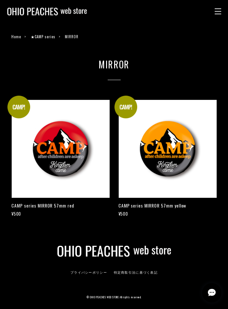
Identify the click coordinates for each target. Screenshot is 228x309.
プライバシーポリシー (88, 272)
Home (16, 36)
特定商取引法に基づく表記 (136, 272)
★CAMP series (43, 36)
